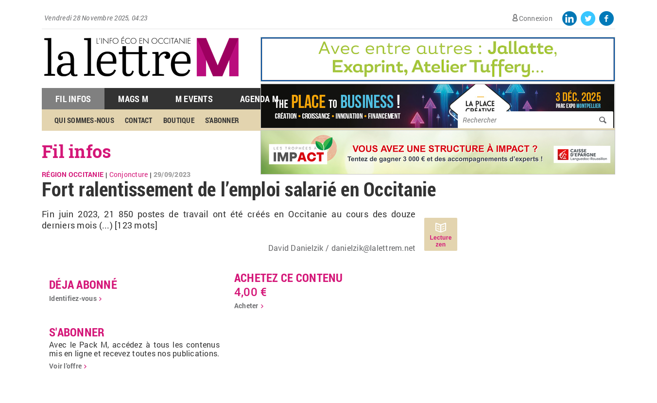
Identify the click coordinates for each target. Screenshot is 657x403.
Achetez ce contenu (288, 277)
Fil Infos (73, 99)
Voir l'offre (65, 365)
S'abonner (222, 120)
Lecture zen (440, 241)
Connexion (536, 18)
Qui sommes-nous (84, 120)
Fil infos (76, 151)
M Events (194, 99)
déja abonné (83, 284)
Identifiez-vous (73, 298)
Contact (139, 120)
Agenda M (259, 99)
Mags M (133, 99)
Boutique (178, 120)
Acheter (246, 305)
